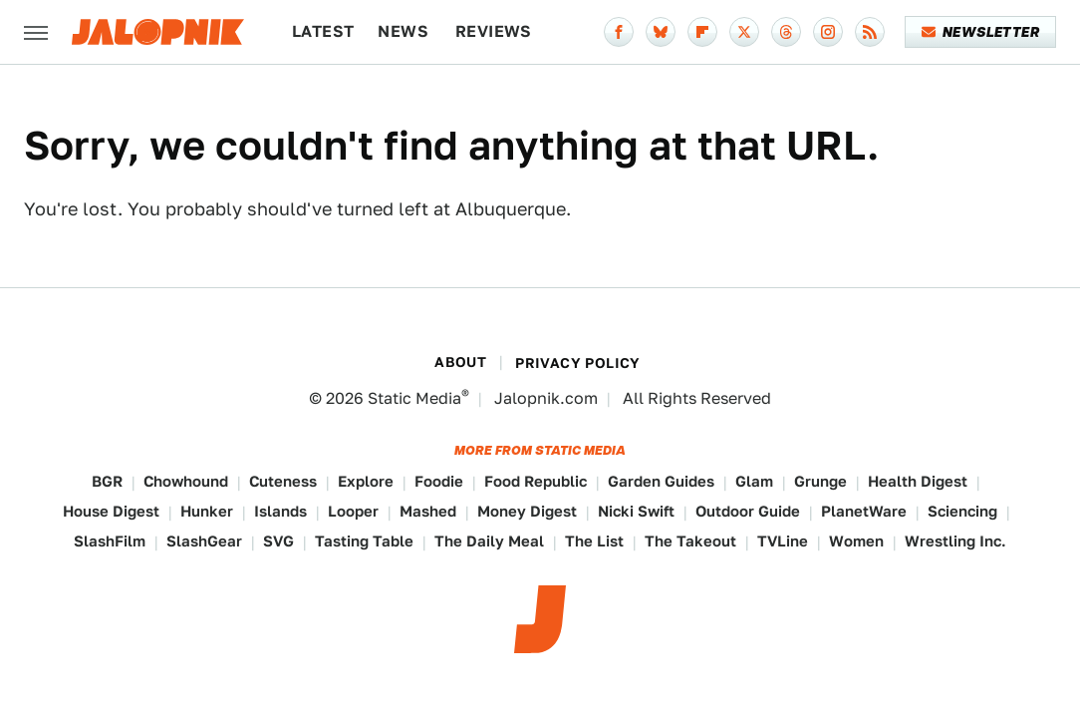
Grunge (820, 481)
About (460, 362)
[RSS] (870, 32)
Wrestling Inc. (955, 541)
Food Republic (535, 481)
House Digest (111, 511)
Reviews (493, 31)
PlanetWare (864, 511)
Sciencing (962, 511)
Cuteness (283, 481)
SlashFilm (109, 541)
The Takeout (690, 541)
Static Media (414, 398)
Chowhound (185, 481)
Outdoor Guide (747, 511)
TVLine (782, 541)
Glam (754, 481)
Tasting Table (364, 541)
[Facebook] (619, 32)
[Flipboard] (702, 32)
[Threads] (786, 32)
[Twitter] (744, 32)
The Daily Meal (489, 541)
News (403, 31)
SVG (278, 541)
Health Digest (917, 481)
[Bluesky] (660, 32)
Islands (280, 511)
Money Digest (527, 511)
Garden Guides (661, 481)
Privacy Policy (578, 363)
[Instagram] (828, 32)
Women (856, 541)
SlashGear (204, 541)
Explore (366, 481)
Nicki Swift (636, 511)
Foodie (438, 481)
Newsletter (981, 32)
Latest (323, 31)
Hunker (206, 511)
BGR (107, 481)
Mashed (428, 511)
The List (594, 541)
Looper (353, 511)
